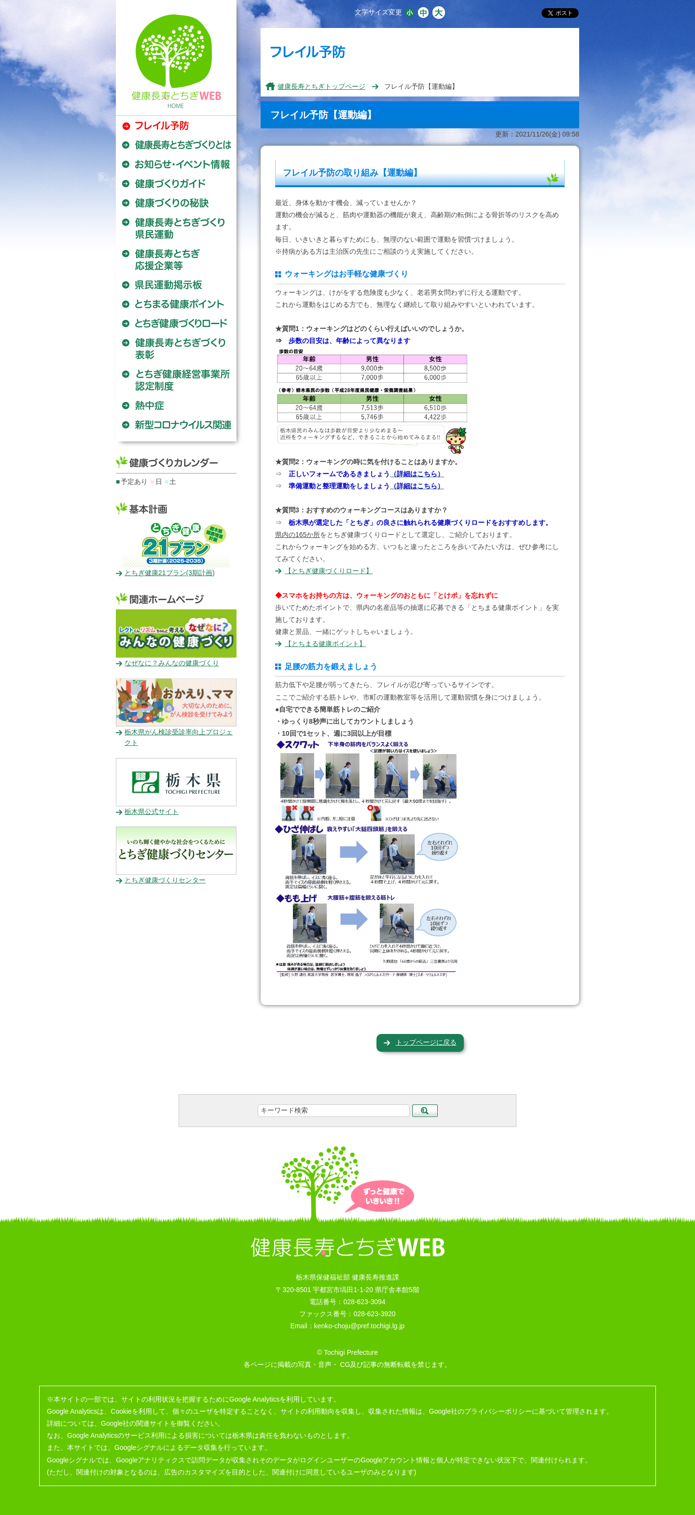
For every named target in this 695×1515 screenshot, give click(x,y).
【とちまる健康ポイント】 (325, 643)
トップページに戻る (426, 1042)
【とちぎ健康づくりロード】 (329, 571)
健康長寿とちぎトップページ (321, 86)
